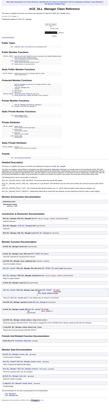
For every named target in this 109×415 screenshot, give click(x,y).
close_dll (17, 58)
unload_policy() (23, 171)
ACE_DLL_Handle (59, 13)
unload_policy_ (18, 136)
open (15, 91)
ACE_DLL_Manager (8, 73)
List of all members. (8, 37)
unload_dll (17, 95)
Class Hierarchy (32, 2)
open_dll (16, 56)
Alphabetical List (45, 2)
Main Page (10, 2)
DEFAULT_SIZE (19, 47)
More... (68, 13)
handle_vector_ (18, 126)
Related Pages (60, 4)
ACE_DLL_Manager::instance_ (28, 369)
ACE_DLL (100, 169)
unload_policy (18, 61)
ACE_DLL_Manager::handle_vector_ (29, 362)
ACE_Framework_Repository (22, 158)
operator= (17, 106)
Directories (64, 2)
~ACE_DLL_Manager (20, 87)
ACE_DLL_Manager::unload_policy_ (20, 383)
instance (16, 73)
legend (54, 36)
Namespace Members (83, 2)
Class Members (97, 2)
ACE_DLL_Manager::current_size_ (17, 354)
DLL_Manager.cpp (11, 395)
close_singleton (18, 115)
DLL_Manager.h (10, 394)
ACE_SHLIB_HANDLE (51, 56)
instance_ (17, 147)
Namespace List (20, 2)
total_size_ (17, 133)
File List (72, 2)
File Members (49, 4)
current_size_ (18, 130)
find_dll (16, 94)
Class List (55, 2)
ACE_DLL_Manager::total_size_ (16, 376)
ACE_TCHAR (26, 56)
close (15, 92)
